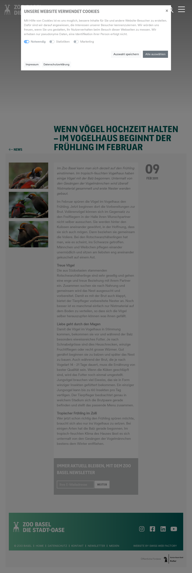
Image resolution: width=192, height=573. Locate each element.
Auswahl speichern (126, 54)
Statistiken (63, 41)
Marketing (87, 41)
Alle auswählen (155, 54)
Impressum (32, 64)
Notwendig (38, 41)
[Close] (167, 10)
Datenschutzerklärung (56, 64)
